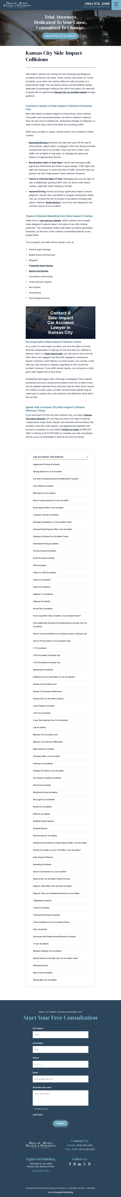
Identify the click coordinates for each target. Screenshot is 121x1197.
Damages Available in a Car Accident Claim (52, 522)
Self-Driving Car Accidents (45, 835)
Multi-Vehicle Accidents (43, 749)
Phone (36, 1058)
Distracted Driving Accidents (45, 543)
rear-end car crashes (50, 220)
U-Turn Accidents (41, 944)
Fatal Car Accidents (41, 580)
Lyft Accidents (39, 727)
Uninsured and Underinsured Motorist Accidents (54, 936)
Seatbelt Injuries (40, 828)
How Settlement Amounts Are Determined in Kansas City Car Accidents (60, 625)
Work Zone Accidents (42, 972)
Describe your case (43, 1087)
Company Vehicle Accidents (45, 515)
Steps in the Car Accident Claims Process (51, 879)
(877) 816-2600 (87, 1149)
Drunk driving (52, 202)
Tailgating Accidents (42, 900)
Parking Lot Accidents (43, 763)
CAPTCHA (37, 1115)
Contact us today (70, 429)
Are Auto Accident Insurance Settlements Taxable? (56, 479)
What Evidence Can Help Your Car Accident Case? (55, 958)
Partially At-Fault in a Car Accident (48, 771)
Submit (60, 1123)
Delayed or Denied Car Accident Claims (50, 536)
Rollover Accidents (41, 814)
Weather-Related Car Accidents (47, 951)
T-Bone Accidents (41, 908)
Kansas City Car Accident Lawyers (48, 698)
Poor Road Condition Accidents (47, 778)
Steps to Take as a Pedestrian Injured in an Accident (56, 893)
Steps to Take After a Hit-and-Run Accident (52, 886)
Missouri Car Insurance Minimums (48, 742)
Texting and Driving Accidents (46, 915)
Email (36, 1073)
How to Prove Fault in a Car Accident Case (52, 641)
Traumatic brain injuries (41, 265)
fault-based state (54, 354)
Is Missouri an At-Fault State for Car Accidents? (54, 677)
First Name (38, 1028)
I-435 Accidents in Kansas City (46, 655)
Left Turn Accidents (41, 713)
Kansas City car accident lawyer (70, 92)
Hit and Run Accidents (43, 608)
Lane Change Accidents (43, 706)
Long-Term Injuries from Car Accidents (50, 720)
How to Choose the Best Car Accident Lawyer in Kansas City (60, 633)
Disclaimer (91, 1188)
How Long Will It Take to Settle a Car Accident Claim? (57, 616)
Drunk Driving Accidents (44, 558)
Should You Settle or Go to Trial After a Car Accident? (57, 850)
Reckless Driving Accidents (45, 792)
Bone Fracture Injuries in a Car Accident (50, 500)
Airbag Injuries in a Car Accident (47, 471)
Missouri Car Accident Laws (45, 734)
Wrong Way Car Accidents (45, 980)
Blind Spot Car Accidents (44, 493)
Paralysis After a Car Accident (46, 756)
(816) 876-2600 (97, 3)
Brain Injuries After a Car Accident (48, 507)
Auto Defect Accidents (43, 486)
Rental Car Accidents (42, 807)
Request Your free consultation (60, 36)
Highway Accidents (41, 601)
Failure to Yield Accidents (44, 572)
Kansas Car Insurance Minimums (47, 691)
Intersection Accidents (43, 669)
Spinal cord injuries (38, 271)
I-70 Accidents (39, 648)
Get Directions (40, 1171)
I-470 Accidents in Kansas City (46, 662)
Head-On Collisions (41, 587)
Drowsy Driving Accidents (44, 551)
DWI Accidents (39, 565)
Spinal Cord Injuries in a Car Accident (49, 871)
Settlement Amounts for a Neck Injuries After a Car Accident (60, 843)
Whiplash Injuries (40, 965)
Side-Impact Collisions (43, 857)
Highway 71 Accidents (43, 594)
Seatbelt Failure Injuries (43, 821)
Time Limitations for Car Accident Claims (51, 922)
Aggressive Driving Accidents (46, 464)
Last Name (38, 1043)
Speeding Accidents (42, 864)
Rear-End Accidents (42, 785)
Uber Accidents (40, 929)
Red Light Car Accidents (44, 799)
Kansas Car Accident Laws (45, 684)
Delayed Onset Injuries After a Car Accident (52, 529)
